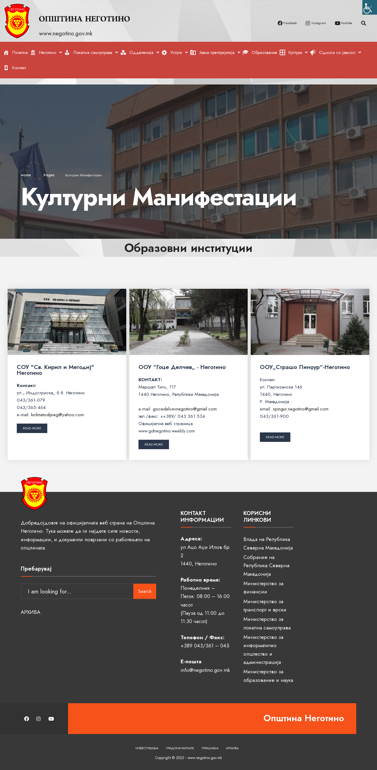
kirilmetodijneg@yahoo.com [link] (57, 409)
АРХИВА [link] (30, 603)
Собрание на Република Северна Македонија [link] (266, 561)
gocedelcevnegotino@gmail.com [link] (185, 404)
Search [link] (145, 582)
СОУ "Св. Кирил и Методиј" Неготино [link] (55, 365)
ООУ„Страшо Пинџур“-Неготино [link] (305, 362)
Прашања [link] (210, 743)
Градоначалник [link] (180, 743)
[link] (369, 7)
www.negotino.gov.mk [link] (66, 33)
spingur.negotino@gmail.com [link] (301, 404)
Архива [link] (232, 743)
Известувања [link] (146, 743)
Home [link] (26, 170)
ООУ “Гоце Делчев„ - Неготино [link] (182, 362)
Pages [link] (49, 170)
